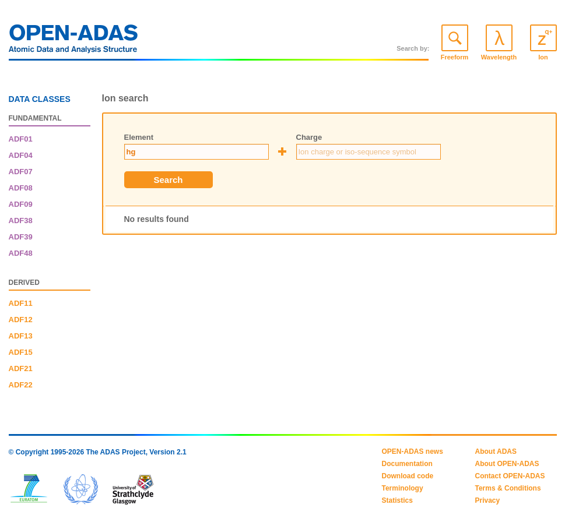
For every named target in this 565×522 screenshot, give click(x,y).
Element (139, 137)
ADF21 (21, 368)
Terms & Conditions (508, 488)
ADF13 (21, 335)
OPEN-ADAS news (412, 451)
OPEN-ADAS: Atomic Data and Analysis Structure (73, 42)
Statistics (397, 500)
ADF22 (21, 384)
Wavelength (499, 57)
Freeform (455, 57)
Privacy (487, 500)
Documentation (407, 464)
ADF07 (21, 171)
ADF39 (21, 236)
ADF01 (21, 139)
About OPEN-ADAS (507, 464)
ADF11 (21, 303)
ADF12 (21, 319)
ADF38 (21, 220)
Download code (408, 476)
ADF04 (21, 155)
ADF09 (21, 204)
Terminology (402, 488)
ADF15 (21, 352)
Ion (543, 57)
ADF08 (21, 188)
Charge (309, 137)
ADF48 (21, 253)
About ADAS (496, 451)
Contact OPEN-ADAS (510, 476)
